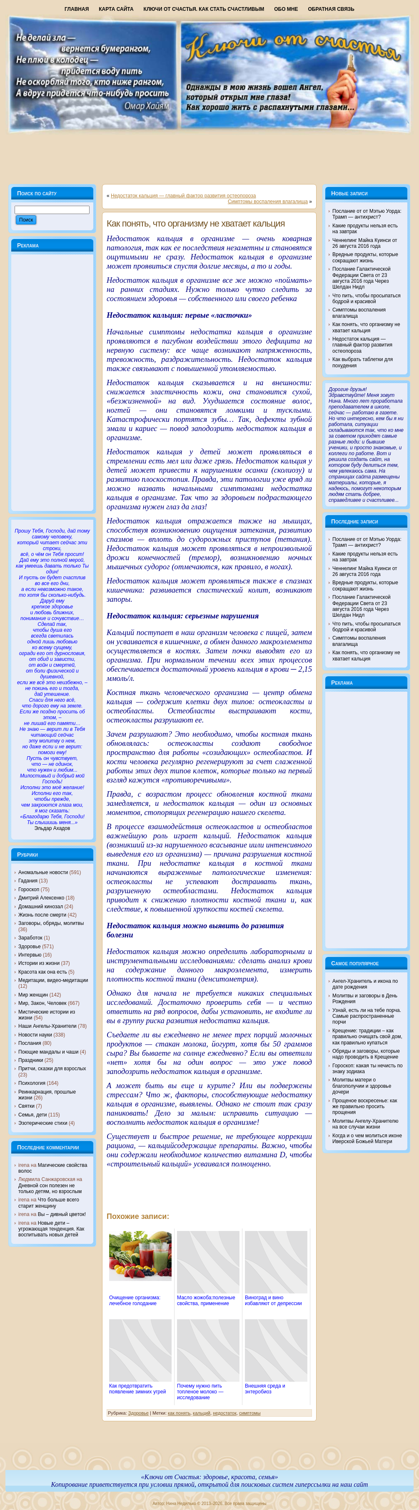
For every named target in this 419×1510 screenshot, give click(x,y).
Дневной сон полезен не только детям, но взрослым (50, 1188)
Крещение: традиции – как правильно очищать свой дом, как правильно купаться (367, 1037)
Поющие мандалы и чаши (48, 1052)
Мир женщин (33, 995)
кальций (201, 1412)
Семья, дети (32, 1115)
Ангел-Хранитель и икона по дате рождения (365, 984)
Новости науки (35, 1035)
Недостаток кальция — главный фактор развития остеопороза (183, 196)
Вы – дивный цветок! (62, 1214)
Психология (31, 1083)
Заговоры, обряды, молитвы (51, 923)
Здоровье (29, 946)
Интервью (30, 955)
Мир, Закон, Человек (42, 1003)
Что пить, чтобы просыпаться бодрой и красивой (366, 298)
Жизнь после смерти (42, 915)
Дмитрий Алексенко (41, 898)
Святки (26, 1106)
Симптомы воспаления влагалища (268, 201)
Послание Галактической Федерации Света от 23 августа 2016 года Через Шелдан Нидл (361, 278)
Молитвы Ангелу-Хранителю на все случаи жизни (365, 1124)
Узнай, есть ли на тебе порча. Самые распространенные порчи (366, 1016)
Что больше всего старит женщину (48, 1202)
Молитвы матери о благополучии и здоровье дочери (361, 1086)
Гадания (27, 881)
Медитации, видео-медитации (53, 980)
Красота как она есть (42, 972)
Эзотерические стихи (42, 1123)
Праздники (30, 1060)
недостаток (225, 1412)
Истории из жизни (39, 963)
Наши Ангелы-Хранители (47, 1026)
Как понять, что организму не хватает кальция (196, 223)
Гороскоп (28, 889)
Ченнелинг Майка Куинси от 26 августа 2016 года (364, 243)
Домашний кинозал (40, 906)
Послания (29, 1043)
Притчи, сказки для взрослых (52, 1068)
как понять (179, 1412)
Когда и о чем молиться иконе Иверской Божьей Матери (367, 1138)
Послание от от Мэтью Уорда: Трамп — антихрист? (367, 214)
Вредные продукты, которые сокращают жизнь (365, 257)
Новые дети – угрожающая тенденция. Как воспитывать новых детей (51, 1229)
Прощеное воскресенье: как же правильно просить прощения (364, 1107)
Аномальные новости (43, 872)
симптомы (250, 1412)
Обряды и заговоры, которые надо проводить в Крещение (366, 1054)
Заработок (30, 938)
